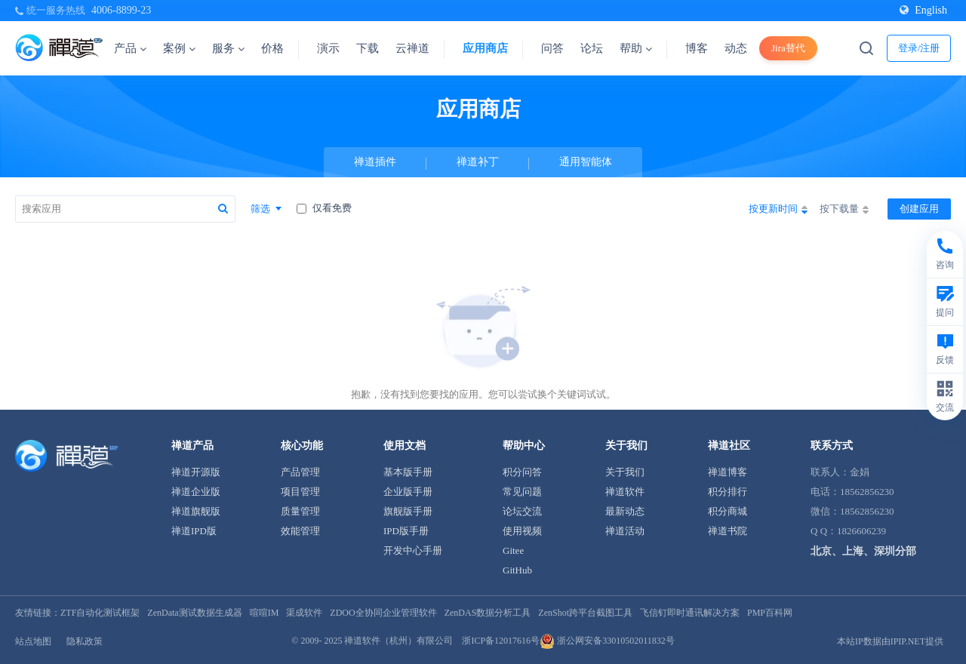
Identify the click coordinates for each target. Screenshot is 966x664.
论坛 (591, 48)
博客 (696, 48)
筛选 (266, 208)
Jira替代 (788, 48)
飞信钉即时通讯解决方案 (690, 612)
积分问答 (522, 472)
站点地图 (33, 641)
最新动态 (625, 511)
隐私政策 (84, 641)
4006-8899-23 (121, 10)
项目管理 (300, 491)
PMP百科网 (769, 612)
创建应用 (919, 208)
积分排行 (727, 491)
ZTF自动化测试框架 (100, 612)
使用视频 (522, 530)
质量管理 (300, 511)
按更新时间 (778, 210)
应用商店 (485, 48)
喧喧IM (264, 612)
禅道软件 (625, 491)
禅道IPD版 (194, 530)
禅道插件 (375, 162)
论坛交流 (522, 511)
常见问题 (522, 491)
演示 (328, 48)
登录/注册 (919, 48)
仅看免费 (324, 208)
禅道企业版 (195, 491)
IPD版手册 (406, 530)
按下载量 (844, 210)
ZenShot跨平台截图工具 (585, 612)
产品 (130, 48)
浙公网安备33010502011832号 (607, 640)
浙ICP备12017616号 (501, 640)
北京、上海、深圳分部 (863, 551)
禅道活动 (625, 530)
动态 (735, 48)
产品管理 (300, 472)
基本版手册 (407, 472)
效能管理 (300, 530)
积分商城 (727, 511)
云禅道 (412, 48)
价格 (272, 48)
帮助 (636, 48)
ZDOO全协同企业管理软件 (383, 612)
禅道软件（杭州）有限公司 (398, 640)
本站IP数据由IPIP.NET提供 (890, 641)
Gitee (513, 550)
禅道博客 (727, 472)
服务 (228, 48)
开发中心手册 (412, 550)
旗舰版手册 (407, 511)
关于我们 (625, 472)
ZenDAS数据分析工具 (488, 612)
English (923, 10)
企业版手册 (407, 491)
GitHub (517, 570)
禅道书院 (727, 530)
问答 (552, 48)
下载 (367, 48)
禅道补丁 (478, 162)
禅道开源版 (195, 472)
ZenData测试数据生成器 (194, 612)
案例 (179, 48)
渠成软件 (304, 612)
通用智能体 (585, 162)
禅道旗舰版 (195, 511)
